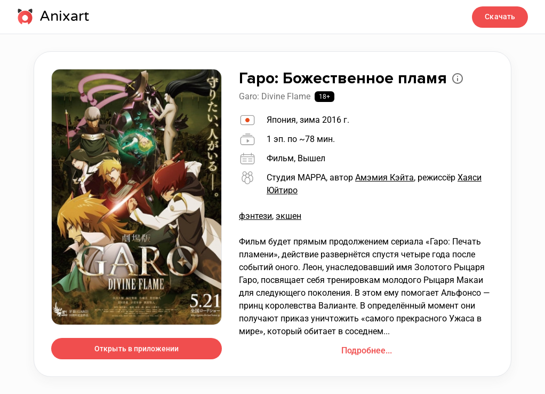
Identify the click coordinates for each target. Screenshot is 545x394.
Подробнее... (366, 350)
